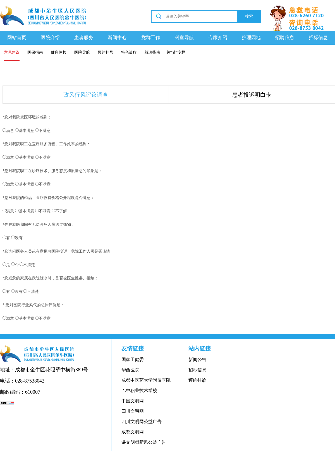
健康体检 (58, 52)
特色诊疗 (129, 52)
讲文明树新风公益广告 (143, 442)
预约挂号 (105, 52)
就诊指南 (152, 52)
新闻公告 (197, 359)
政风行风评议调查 (85, 95)
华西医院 (130, 369)
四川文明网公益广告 (141, 421)
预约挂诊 (197, 380)
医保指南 (35, 52)
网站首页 (16, 37)
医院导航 (82, 52)
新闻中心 (117, 37)
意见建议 (12, 52)
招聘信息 (284, 37)
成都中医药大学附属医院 (146, 380)
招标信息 (318, 37)
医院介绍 (50, 37)
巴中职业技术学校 (139, 390)
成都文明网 (132, 431)
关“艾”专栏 (175, 52)
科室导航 (184, 37)
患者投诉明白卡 (251, 95)
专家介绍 (217, 37)
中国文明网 (132, 400)
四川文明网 (132, 411)
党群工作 (150, 37)
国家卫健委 (132, 359)
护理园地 (251, 37)
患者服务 (83, 37)
